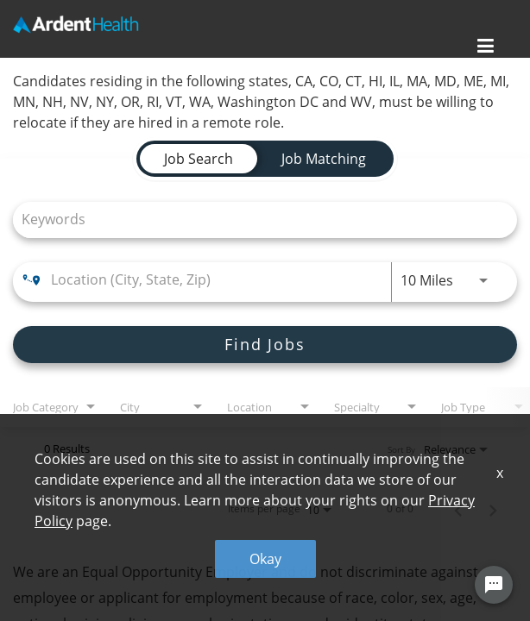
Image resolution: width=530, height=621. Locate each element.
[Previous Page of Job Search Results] (458, 509)
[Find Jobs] (265, 344)
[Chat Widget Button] (494, 585)
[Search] (265, 344)
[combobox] (256, 219)
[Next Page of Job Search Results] (493, 509)
